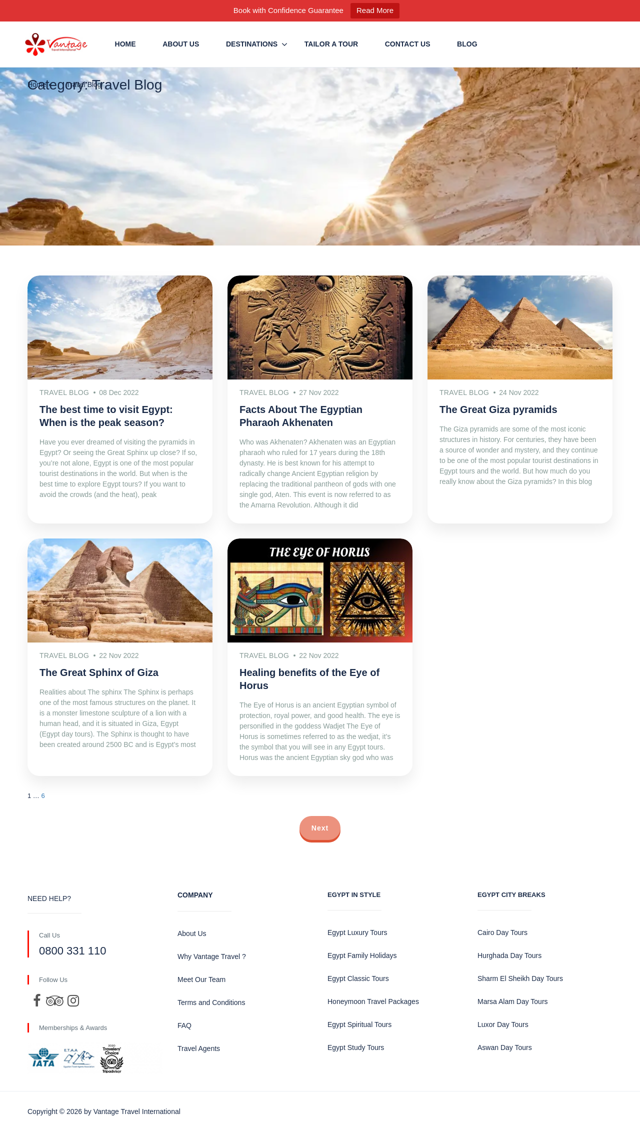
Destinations (252, 44)
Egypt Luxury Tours (358, 932)
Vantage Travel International (137, 1112)
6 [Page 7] (42, 796)
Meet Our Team (202, 980)
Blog (467, 44)
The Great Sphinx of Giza (99, 672)
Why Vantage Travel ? (212, 956)
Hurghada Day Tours (510, 956)
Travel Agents (199, 1048)
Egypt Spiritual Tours (360, 1024)
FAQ (185, 1026)
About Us (180, 44)
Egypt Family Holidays (362, 956)
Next (320, 828)
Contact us (407, 44)
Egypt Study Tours (356, 1048)
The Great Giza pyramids (499, 409)
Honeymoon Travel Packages (373, 1002)
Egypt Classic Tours (358, 978)
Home (125, 44)
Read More (375, 10)
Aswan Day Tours (505, 1048)
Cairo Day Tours (503, 932)
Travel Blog (83, 84)
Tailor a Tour (331, 44)
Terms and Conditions (211, 1002)
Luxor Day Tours (503, 1024)
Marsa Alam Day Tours (513, 1002)
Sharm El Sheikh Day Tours (520, 978)
